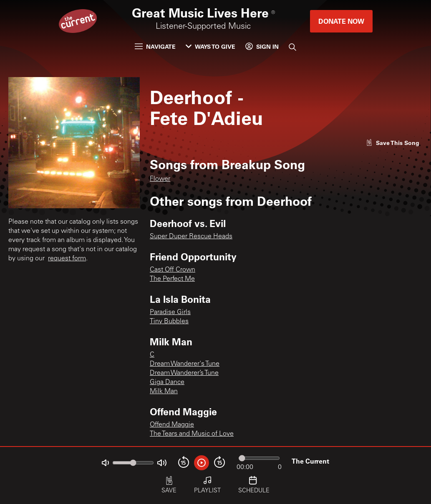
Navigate (155, 46)
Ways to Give (210, 46)
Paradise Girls (170, 312)
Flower (160, 179)
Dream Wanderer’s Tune (184, 373)
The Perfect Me (172, 279)
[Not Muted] (105, 463)
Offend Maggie (172, 425)
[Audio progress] (259, 458)
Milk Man (164, 391)
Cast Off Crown (172, 270)
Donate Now (341, 21)
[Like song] (392, 142)
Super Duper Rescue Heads (191, 236)
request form (67, 258)
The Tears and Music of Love (192, 434)
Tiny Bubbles (169, 321)
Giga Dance (167, 382)
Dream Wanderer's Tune (184, 364)
